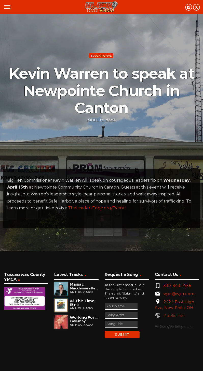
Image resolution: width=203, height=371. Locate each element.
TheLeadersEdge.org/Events (97, 208)
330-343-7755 (177, 285)
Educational (101, 55)
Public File (174, 315)
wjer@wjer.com (179, 293)
